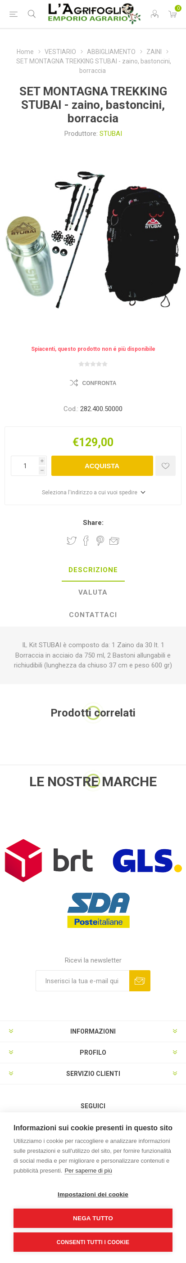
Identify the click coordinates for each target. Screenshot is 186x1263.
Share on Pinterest (100, 541)
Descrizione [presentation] (93, 570)
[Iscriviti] (82, 980)
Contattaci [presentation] (93, 615)
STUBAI (111, 134)
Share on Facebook (86, 541)
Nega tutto (93, 1218)
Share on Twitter (72, 541)
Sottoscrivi (139, 980)
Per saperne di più (88, 1170)
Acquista (102, 466)
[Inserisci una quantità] (25, 466)
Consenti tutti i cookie (93, 1242)
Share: (93, 523)
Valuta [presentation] (93, 592)
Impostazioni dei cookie (93, 1194)
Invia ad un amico (114, 541)
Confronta (99, 383)
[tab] (93, 570)
